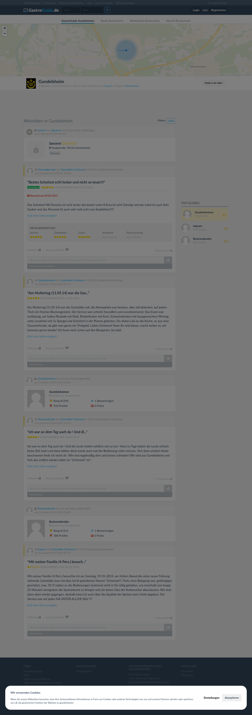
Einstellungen (211, 697)
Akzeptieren (232, 697)
